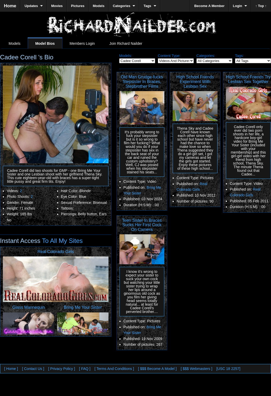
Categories (121, 6)
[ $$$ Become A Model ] (157, 369)
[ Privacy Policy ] (61, 369)
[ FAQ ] (85, 369)
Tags (147, 6)
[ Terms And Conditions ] (114, 369)
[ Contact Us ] (33, 369)
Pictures (77, 6)
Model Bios (45, 43)
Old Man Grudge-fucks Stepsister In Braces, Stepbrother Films (142, 81)
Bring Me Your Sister (83, 307)
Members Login (82, 43)
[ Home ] (11, 369)
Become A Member (209, 6)
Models (14, 43)
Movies (57, 6)
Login (237, 6)
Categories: (205, 56)
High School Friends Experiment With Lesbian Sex (195, 81)
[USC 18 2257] (228, 369)
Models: (125, 56)
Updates (31, 6)
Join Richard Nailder (125, 43)
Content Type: (169, 56)
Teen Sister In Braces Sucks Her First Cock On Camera (142, 225)
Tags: (239, 56)
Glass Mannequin (29, 307)
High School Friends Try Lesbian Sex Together (248, 79)
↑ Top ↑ (261, 6)
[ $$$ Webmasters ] (196, 369)
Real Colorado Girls (56, 251)
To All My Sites (61, 240)
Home (10, 5)
